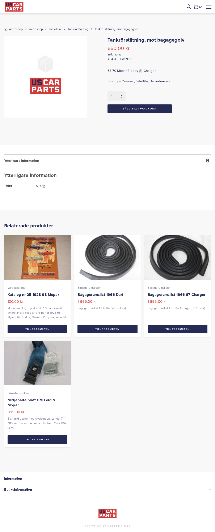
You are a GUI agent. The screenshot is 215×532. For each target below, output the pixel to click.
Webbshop (36, 29)
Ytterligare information (21, 160)
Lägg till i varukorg (139, 108)
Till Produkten (37, 329)
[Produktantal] (117, 96)
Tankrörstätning (78, 29)
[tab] (107, 177)
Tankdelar (55, 29)
